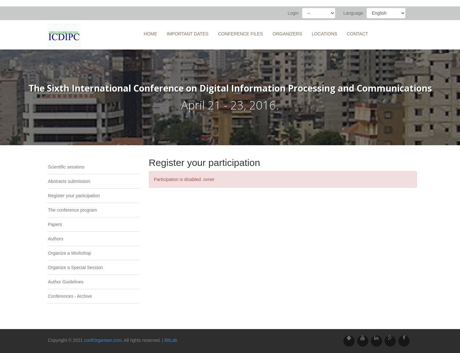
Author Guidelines (65, 281)
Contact (357, 33)
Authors (55, 238)
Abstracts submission (69, 181)
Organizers (287, 33)
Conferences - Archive (70, 296)
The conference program (72, 210)
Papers (55, 224)
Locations (324, 33)
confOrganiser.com (103, 340)
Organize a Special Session (75, 267)
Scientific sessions (66, 166)
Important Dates (187, 33)
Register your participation (74, 195)
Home (150, 33)
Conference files (240, 33)
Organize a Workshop (69, 253)
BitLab (171, 340)
